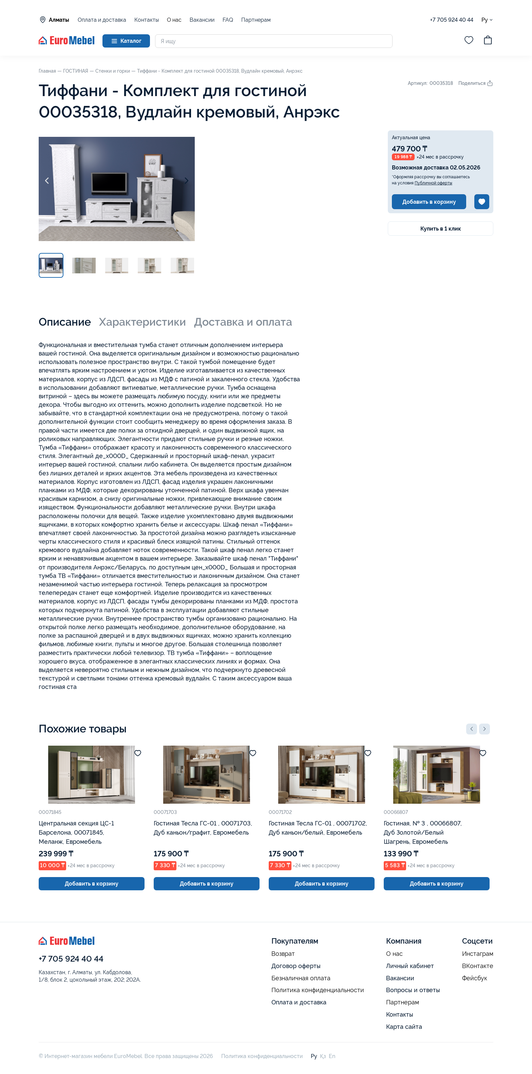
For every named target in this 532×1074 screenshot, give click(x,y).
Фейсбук (474, 978)
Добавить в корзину (429, 202)
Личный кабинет (410, 965)
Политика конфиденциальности (317, 990)
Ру (487, 20)
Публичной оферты (433, 183)
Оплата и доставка (102, 20)
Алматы (54, 20)
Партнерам (256, 20)
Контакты (146, 20)
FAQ (228, 20)
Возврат (283, 953)
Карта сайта (404, 1026)
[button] (471, 729)
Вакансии (202, 20)
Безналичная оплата (300, 978)
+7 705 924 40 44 (451, 20)
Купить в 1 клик (440, 228)
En (332, 1056)
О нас (174, 20)
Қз (323, 1056)
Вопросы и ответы (413, 990)
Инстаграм (477, 953)
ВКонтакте (477, 966)
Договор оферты (296, 965)
